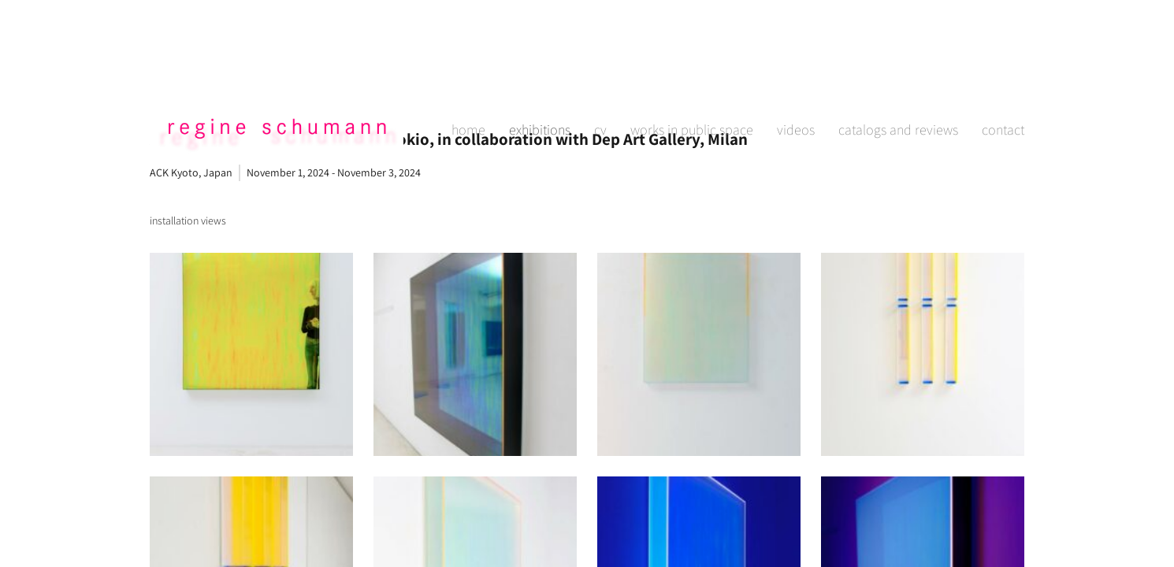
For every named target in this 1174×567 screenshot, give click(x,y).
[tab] (188, 221)
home (468, 76)
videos (796, 76)
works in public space (691, 76)
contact (1003, 76)
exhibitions (539, 76)
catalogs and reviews (898, 76)
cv (600, 76)
